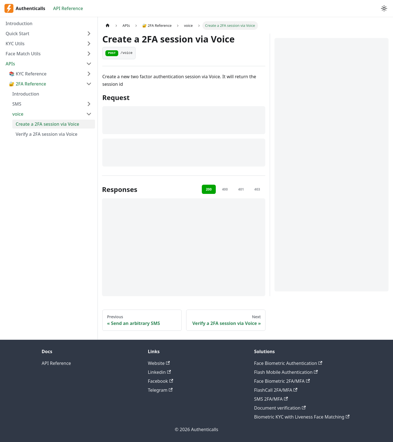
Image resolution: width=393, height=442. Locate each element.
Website (159, 363)
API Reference (68, 8)
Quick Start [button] (17, 33)
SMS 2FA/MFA (271, 399)
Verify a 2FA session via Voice (46, 134)
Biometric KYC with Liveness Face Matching (301, 417)
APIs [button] (10, 64)
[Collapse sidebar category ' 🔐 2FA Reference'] (89, 83)
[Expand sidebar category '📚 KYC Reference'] (89, 73)
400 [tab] (225, 189)
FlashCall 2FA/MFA (275, 390)
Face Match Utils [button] (23, 54)
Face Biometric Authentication (288, 363)
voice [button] (17, 114)
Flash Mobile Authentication (286, 372)
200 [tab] (209, 189)
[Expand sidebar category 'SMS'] (89, 103)
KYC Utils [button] (15, 44)
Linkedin (159, 372)
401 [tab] (241, 189)
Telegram (160, 390)
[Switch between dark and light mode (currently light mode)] (384, 8)
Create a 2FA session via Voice (47, 124)
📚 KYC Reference (28, 74)
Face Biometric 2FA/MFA (282, 381)
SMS (16, 104)
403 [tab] (257, 189)
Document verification (280, 408)
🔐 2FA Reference (27, 84)
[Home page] (107, 25)
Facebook (160, 381)
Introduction (19, 23)
